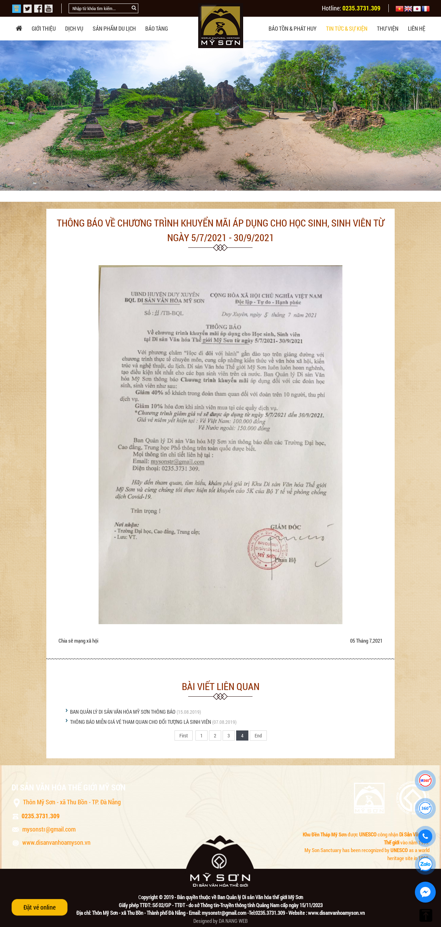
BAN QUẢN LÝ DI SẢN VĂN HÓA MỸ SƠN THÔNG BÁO (123, 711)
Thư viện (388, 28)
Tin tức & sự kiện (347, 28)
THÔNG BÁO (115, 192)
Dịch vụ (74, 28)
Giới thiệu (44, 28)
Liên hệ (416, 28)
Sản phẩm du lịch (114, 28)
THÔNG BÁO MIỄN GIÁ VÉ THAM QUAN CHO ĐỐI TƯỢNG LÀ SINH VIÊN (140, 721)
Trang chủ (39, 192)
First (183, 735)
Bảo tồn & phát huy (293, 28)
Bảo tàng (156, 28)
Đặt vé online (39, 907)
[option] (220, 115)
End (258, 735)
